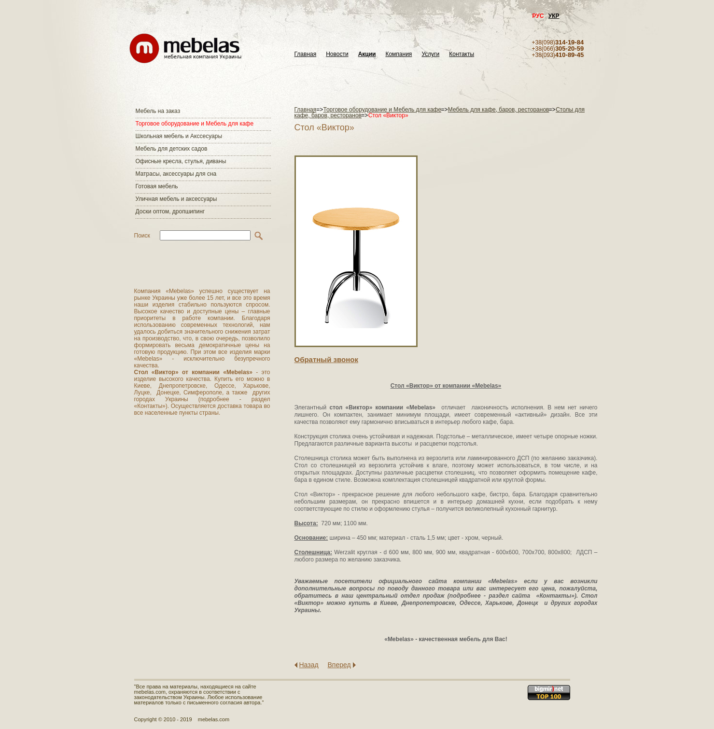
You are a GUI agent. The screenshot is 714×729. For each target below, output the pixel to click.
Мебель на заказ (158, 111)
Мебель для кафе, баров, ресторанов (498, 109)
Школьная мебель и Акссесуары (179, 136)
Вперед (339, 665)
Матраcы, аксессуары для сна (176, 173)
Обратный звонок (326, 359)
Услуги (430, 54)
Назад (309, 665)
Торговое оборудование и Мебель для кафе (195, 123)
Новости (337, 54)
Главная (305, 54)
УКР (554, 16)
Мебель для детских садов (172, 148)
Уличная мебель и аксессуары (176, 199)
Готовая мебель (157, 186)
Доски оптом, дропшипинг (170, 211)
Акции (367, 54)
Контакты (461, 54)
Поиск (142, 235)
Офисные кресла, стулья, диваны (181, 161)
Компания (398, 54)
